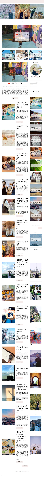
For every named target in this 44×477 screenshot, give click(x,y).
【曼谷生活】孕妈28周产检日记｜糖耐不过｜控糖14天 (22, 201)
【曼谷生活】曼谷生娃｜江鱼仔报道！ (22, 156)
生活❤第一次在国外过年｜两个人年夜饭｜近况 (22, 408)
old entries (25, 465)
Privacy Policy (27, 471)
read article (15, 98)
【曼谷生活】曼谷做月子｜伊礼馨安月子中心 (22, 105)
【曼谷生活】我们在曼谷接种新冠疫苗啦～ (22, 308)
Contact (24, 471)
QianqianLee (18, 471)
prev (3, 36)
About (21, 471)
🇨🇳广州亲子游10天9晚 (15, 83)
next (41, 36)
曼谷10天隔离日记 (22, 369)
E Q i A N (4, 475)
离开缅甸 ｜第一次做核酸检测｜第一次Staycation (22, 387)
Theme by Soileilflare (39, 475)
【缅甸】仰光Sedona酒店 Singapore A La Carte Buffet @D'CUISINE (21, 436)
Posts (31, 84)
